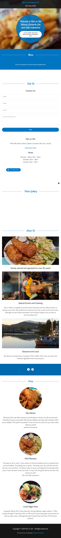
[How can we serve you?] (30, 119)
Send (30, 129)
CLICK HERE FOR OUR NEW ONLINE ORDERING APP (30, 34)
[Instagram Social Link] (32, 369)
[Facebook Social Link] (28, 369)
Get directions (13, 170)
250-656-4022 (30, 6)
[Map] (30, 176)
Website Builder (38, 533)
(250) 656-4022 (30, 148)
